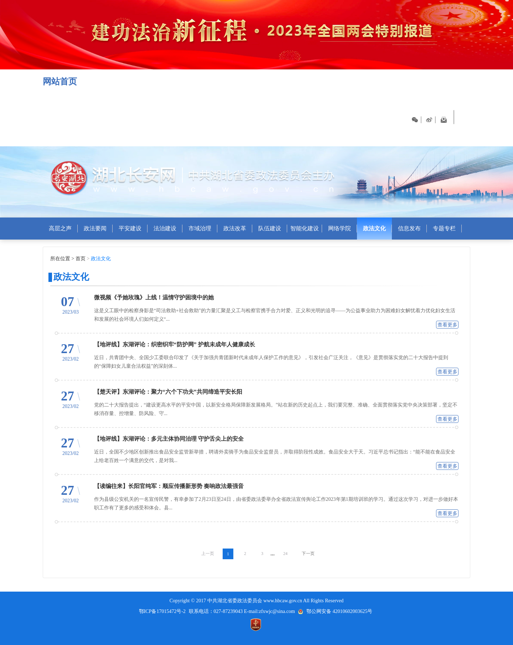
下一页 (308, 553)
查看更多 (447, 324)
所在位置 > (62, 258)
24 (285, 553)
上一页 (207, 553)
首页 (81, 258)
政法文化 (100, 258)
